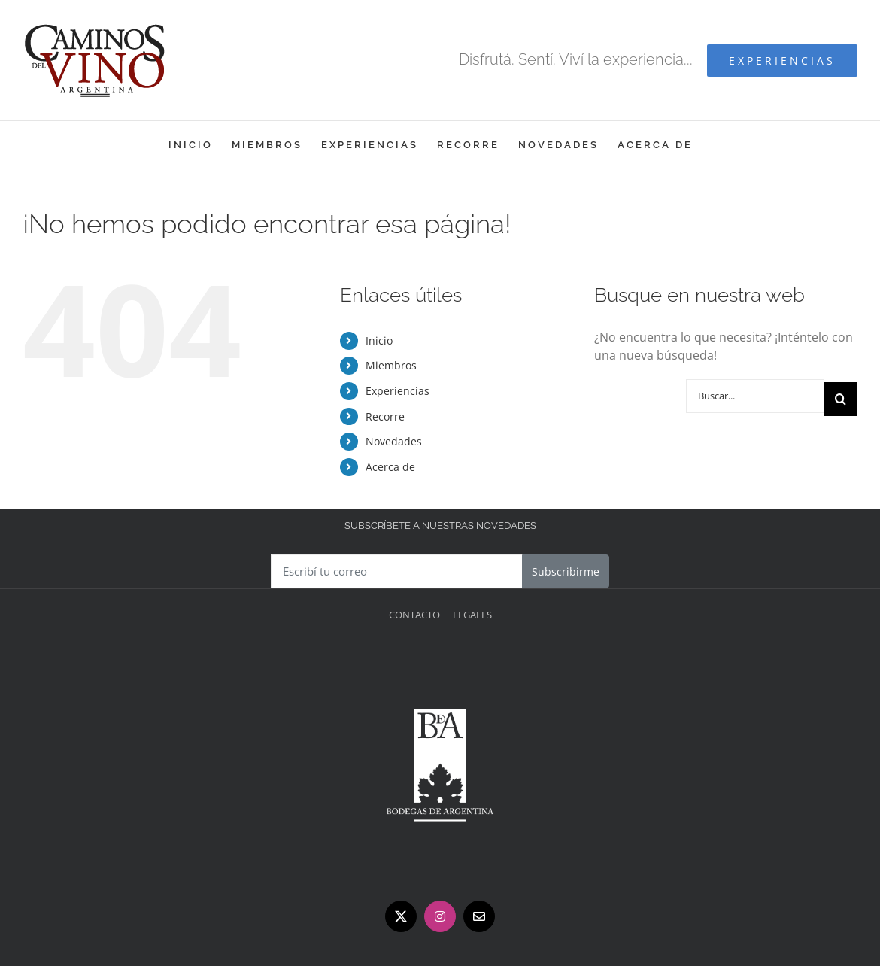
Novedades (394, 441)
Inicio (379, 340)
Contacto (414, 614)
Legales (472, 614)
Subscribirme (565, 571)
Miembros (391, 365)
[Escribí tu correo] (397, 571)
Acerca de (390, 467)
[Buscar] (840, 399)
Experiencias (397, 391)
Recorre (385, 416)
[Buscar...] (755, 396)
